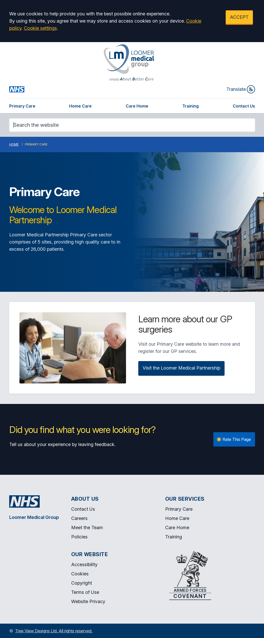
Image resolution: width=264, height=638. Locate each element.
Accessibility (84, 564)
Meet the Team (87, 527)
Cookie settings (40, 28)
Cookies (80, 573)
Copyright (81, 583)
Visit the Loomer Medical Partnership (181, 368)
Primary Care (22, 106)
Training (190, 106)
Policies (79, 536)
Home (14, 144)
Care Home (137, 106)
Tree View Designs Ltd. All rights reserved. (53, 630)
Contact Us (244, 106)
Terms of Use (85, 592)
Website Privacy (88, 601)
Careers (79, 518)
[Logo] (129, 62)
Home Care (80, 106)
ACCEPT (239, 17)
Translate (240, 89)
